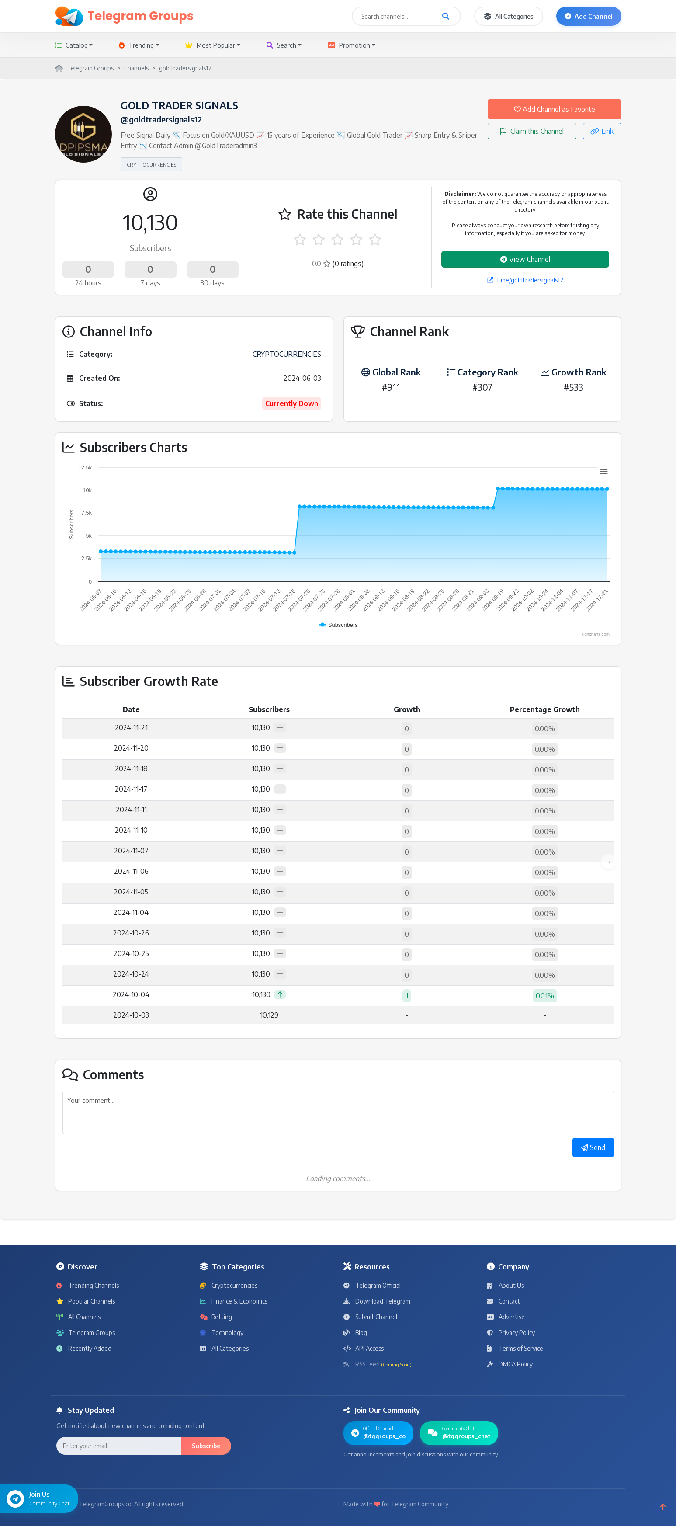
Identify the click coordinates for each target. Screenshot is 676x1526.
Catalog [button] (71, 45)
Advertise (506, 1317)
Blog (355, 1332)
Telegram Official (372, 1285)
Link (602, 131)
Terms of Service (515, 1348)
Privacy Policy (511, 1332)
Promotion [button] (349, 45)
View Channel (525, 259)
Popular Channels (85, 1301)
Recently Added (83, 1348)
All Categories (509, 16)
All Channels (78, 1317)
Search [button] (281, 45)
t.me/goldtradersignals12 (525, 280)
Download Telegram (376, 1301)
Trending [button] (136, 45)
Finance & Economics (233, 1301)
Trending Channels (87, 1285)
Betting (216, 1317)
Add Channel (589, 16)
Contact (503, 1301)
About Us (505, 1285)
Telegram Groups (85, 1332)
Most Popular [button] (210, 45)
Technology (221, 1332)
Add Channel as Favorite (554, 109)
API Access (363, 1348)
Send (593, 1147)
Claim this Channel (532, 131)
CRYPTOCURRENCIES (151, 164)
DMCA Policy (510, 1364)
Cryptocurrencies (228, 1285)
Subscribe (206, 1446)
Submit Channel (370, 1317)
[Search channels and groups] (445, 16)
